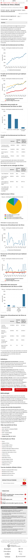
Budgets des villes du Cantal (8, 436)
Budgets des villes (6, 2)
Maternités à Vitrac (6, 457)
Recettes (3, 22)
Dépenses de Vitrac (21, 390)
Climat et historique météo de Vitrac (10, 448)
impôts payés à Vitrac (13, 222)
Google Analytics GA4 (7, 499)
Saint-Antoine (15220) (7, 432)
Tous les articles (4, 542)
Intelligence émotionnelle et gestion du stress (12, 503)
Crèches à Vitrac (6, 455)
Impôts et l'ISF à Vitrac (7, 446)
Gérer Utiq (25, 541)
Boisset (23, 10)
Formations (5, 490)
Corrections (12, 542)
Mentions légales (18, 542)
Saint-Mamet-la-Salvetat (16, 10)
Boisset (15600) (5, 430)
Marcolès (7, 10)
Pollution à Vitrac (6, 464)
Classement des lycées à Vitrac (9, 452)
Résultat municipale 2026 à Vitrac (9, 469)
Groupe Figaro (24, 542)
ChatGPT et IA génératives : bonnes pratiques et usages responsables (13, 494)
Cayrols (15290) (5, 434)
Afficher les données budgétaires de (8, 16)
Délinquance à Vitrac (6, 462)
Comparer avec (4, 19)
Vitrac (16, 2)
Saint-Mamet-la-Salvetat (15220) (9, 429)
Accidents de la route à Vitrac (9, 450)
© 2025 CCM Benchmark (14, 543)
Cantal (12, 2)
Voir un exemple (23, 485)
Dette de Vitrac (6, 389)
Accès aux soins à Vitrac (7, 461)
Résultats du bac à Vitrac (7, 471)
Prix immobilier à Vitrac (7, 445)
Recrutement (3, 541)
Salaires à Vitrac (5, 443)
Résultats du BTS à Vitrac (7, 475)
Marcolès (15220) (6, 427)
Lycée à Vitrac (5, 453)
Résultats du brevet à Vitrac (8, 473)
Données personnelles (10, 541)
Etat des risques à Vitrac (7, 459)
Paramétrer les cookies (19, 541)
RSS (8, 542)
